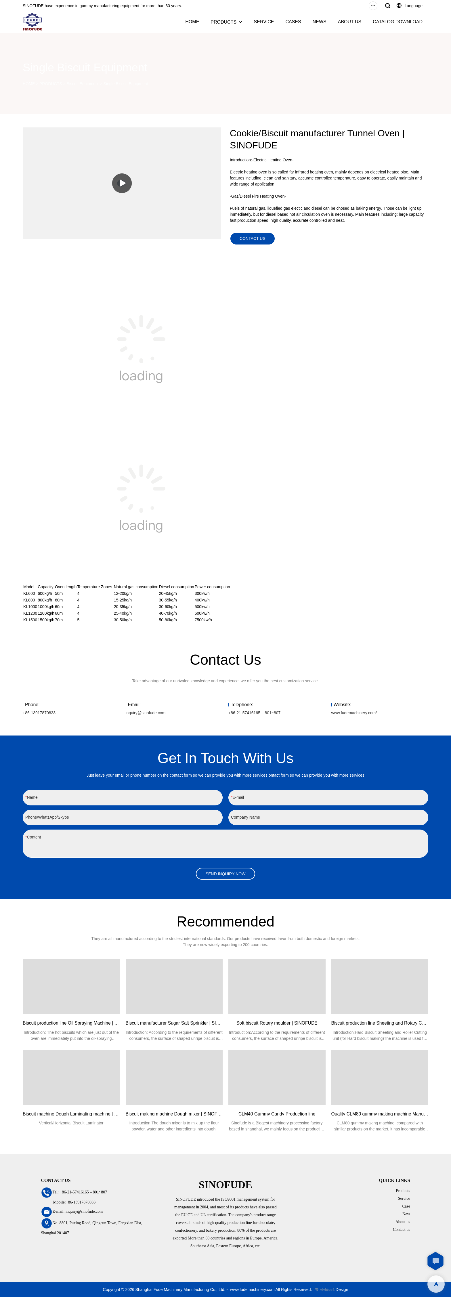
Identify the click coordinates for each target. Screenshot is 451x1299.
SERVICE (264, 21)
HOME (192, 21)
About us (402, 1223)
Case (406, 1208)
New (406, 1216)
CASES (293, 21)
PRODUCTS (223, 22)
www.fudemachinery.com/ (354, 713)
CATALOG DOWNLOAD (398, 21)
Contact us (401, 1231)
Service (404, 1200)
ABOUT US (350, 21)
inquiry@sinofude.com (146, 713)
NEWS (319, 21)
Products (403, 1192)
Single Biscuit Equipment (126, 83)
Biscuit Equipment (83, 83)
